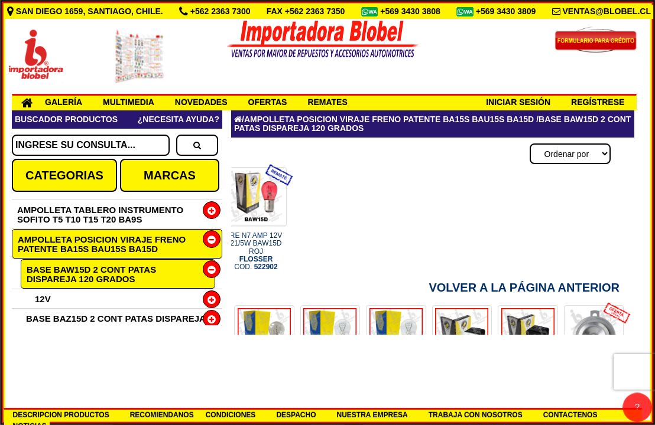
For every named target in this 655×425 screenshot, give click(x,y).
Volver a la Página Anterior (524, 287)
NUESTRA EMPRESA (372, 415)
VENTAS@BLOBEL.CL (606, 11)
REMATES (327, 102)
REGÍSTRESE (597, 102)
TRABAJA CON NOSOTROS (476, 415)
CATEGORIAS (64, 175)
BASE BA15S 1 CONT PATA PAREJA (102, 347)
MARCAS (170, 175)
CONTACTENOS (570, 415)
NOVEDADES (201, 102)
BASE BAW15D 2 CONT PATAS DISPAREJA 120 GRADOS (91, 274)
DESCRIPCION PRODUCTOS (61, 415)
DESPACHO (296, 415)
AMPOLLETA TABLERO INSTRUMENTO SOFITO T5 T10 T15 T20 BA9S (100, 214)
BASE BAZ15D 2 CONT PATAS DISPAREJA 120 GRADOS (115, 323)
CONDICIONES (231, 415)
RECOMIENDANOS (162, 415)
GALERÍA (63, 102)
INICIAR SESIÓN (518, 102)
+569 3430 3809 (507, 11)
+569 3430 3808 (411, 11)
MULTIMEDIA (128, 102)
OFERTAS (267, 102)
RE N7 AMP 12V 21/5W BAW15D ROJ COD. (256, 251)
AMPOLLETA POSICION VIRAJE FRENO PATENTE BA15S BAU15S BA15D (102, 244)
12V (43, 299)
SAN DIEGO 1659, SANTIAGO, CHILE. (86, 11)
